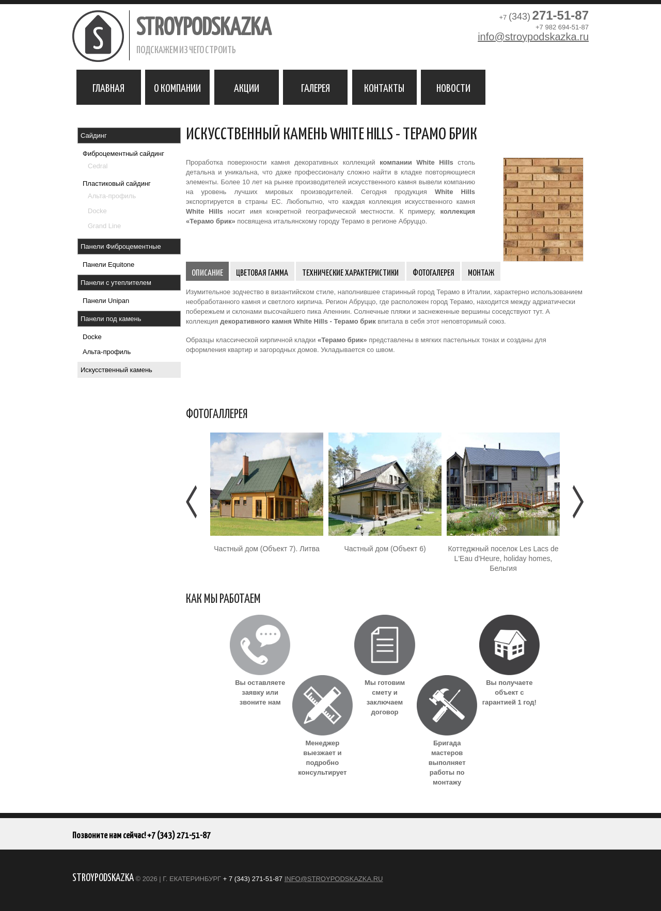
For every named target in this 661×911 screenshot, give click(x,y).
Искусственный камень (116, 370)
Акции (246, 87)
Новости (453, 87)
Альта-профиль (112, 196)
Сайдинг (94, 135)
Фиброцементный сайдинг (123, 153)
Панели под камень (111, 319)
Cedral (97, 166)
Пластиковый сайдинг (117, 183)
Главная (108, 87)
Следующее (577, 502)
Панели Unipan (106, 301)
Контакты (384, 87)
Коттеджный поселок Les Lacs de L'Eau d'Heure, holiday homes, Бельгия (503, 558)
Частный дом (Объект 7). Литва (266, 549)
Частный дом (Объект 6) (385, 549)
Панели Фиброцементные (121, 246)
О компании (177, 87)
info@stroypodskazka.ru (533, 36)
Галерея (315, 87)
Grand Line (104, 226)
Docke (97, 211)
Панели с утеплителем (116, 282)
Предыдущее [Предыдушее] (192, 502)
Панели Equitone (108, 264)
